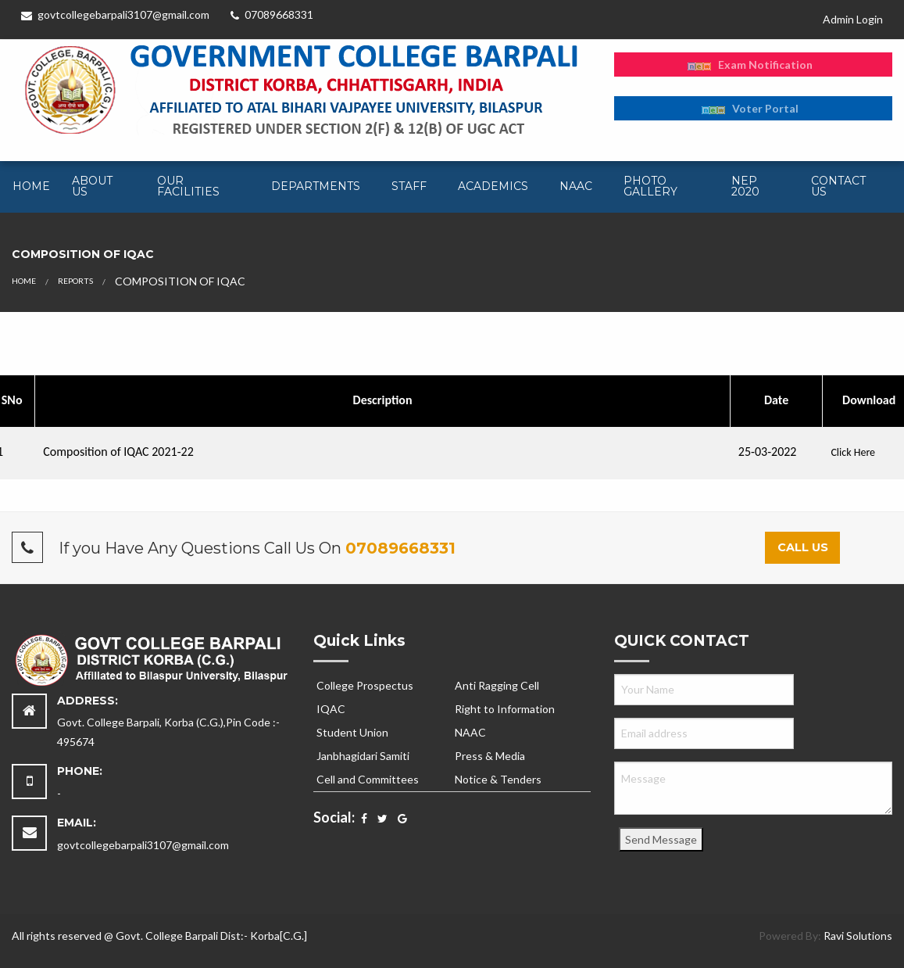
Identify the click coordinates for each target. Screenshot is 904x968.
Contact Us (838, 186)
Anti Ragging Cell (497, 685)
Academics (493, 186)
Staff (409, 186)
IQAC (330, 708)
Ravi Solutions (858, 935)
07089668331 (271, 14)
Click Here (853, 452)
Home (31, 186)
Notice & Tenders (498, 779)
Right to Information (505, 708)
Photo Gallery (650, 186)
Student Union (352, 732)
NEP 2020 (745, 186)
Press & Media (490, 755)
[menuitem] (29, 187)
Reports (75, 280)
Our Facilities (188, 186)
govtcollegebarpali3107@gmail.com (115, 14)
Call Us (802, 547)
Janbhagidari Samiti (362, 755)
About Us (92, 186)
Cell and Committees (367, 779)
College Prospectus (364, 685)
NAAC (575, 186)
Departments (315, 186)
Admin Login (853, 19)
